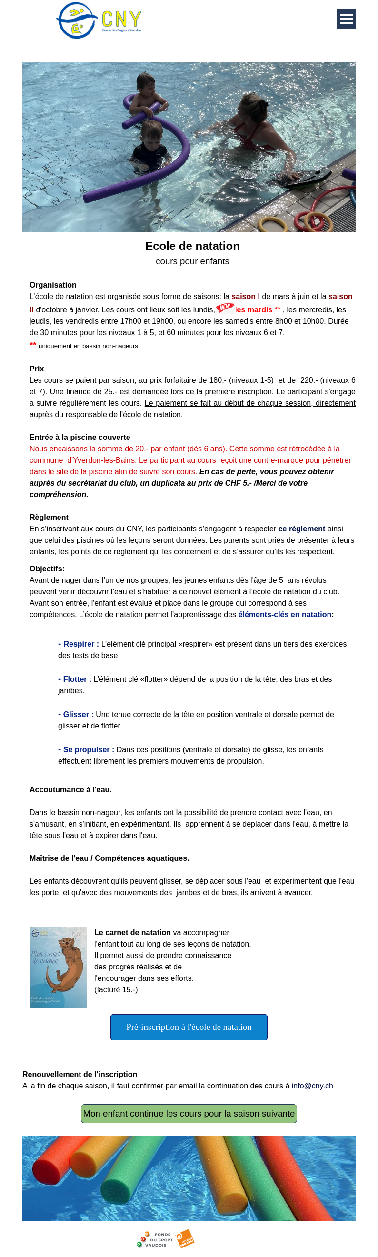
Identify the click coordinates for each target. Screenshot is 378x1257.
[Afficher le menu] (346, 19)
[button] (62, 967)
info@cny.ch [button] (312, 1086)
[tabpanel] (189, 398)
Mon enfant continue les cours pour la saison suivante (189, 1113)
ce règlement (302, 529)
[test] (189, 1027)
